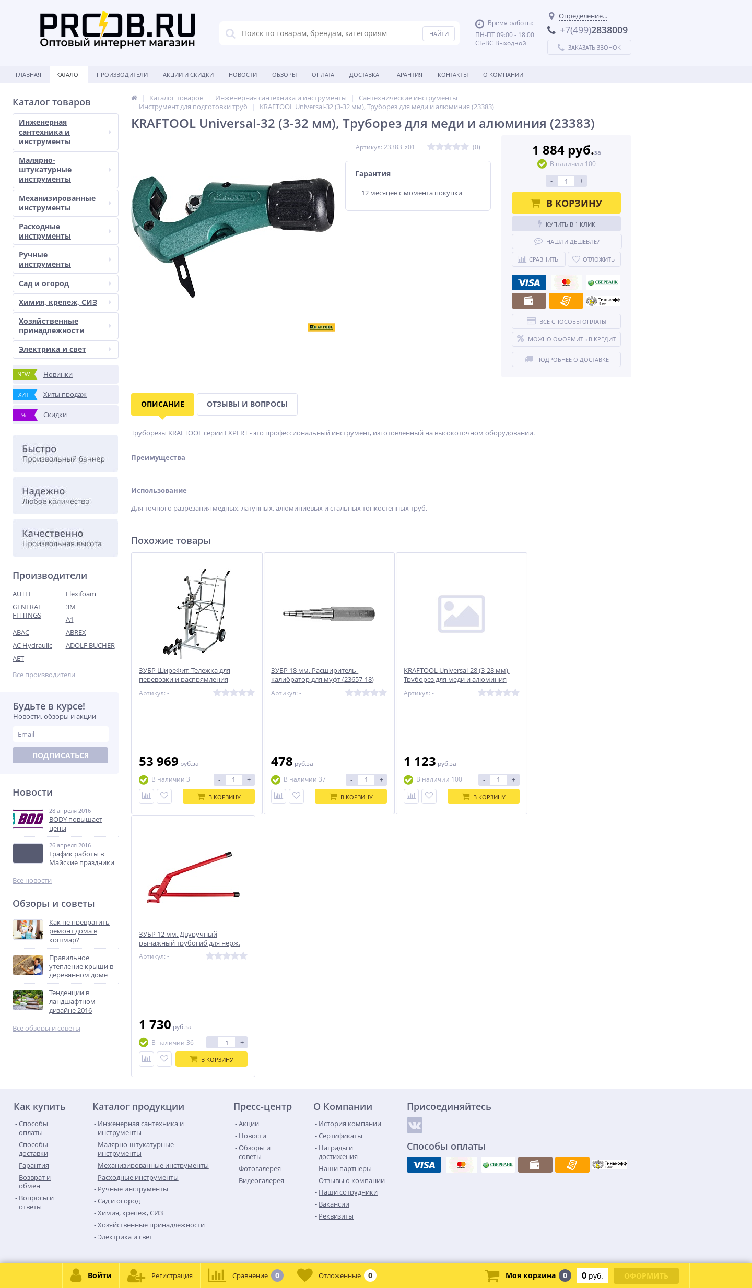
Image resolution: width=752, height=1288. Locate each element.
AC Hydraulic (32, 645)
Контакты (453, 74)
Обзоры (284, 74)
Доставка (364, 74)
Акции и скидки (188, 74)
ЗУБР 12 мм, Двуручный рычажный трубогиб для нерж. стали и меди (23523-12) (565, 680)
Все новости (32, 880)
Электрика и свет (65, 349)
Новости (243, 74)
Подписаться (60, 755)
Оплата (323, 74)
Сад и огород (65, 283)
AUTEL (22, 593)
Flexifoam (81, 593)
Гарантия (408, 74)
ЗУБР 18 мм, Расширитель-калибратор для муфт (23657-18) (315, 675)
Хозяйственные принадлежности (65, 325)
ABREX (76, 632)
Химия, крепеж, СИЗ (65, 302)
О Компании (503, 74)
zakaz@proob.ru (146, 1237)
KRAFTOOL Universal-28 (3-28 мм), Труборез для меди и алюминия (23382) (443, 680)
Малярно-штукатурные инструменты (65, 169)
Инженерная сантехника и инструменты (65, 131)
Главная (28, 74)
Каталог (68, 74)
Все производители (44, 674)
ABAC (21, 632)
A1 (70, 619)
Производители (122, 74)
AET (18, 658)
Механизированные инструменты (65, 202)
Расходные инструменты (65, 231)
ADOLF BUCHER (90, 645)
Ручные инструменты (65, 259)
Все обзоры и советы (46, 1028)
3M (71, 606)
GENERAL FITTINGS (27, 611)
